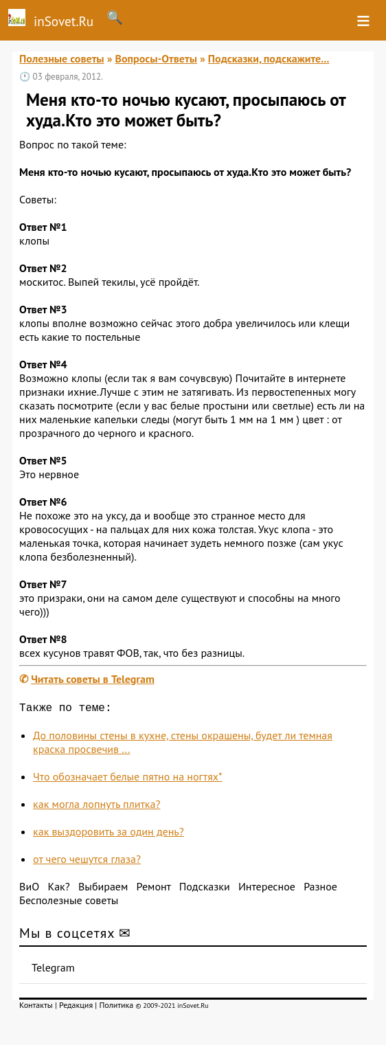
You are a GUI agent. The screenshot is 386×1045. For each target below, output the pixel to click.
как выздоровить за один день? (108, 834)
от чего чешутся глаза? (87, 861)
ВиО (29, 889)
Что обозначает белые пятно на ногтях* (128, 779)
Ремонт (154, 889)
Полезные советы (61, 58)
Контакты (36, 1007)
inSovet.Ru (46, 19)
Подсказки (204, 889)
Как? (58, 889)
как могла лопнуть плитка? (96, 806)
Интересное (266, 889)
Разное (320, 889)
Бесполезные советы (68, 903)
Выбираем (103, 889)
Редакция (76, 1007)
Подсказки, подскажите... (269, 58)
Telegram (53, 970)
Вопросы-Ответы (156, 58)
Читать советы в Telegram (93, 679)
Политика (116, 1007)
